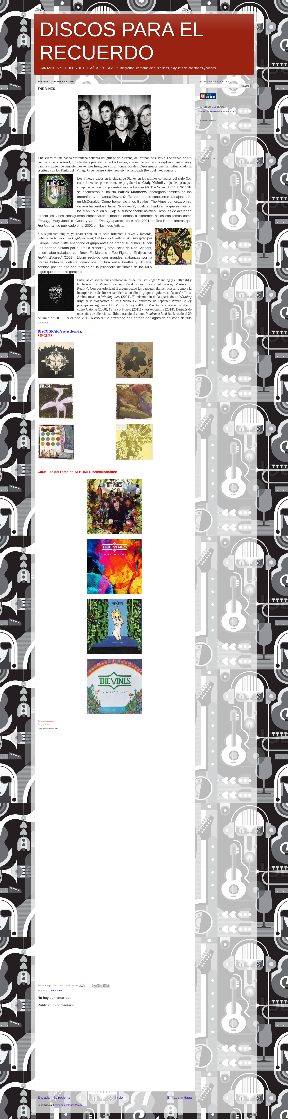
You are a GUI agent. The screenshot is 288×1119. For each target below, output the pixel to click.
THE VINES (55, 990)
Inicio (119, 1097)
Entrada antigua (179, 1097)
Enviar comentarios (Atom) (68, 1105)
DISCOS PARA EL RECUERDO (217, 111)
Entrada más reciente (54, 1097)
